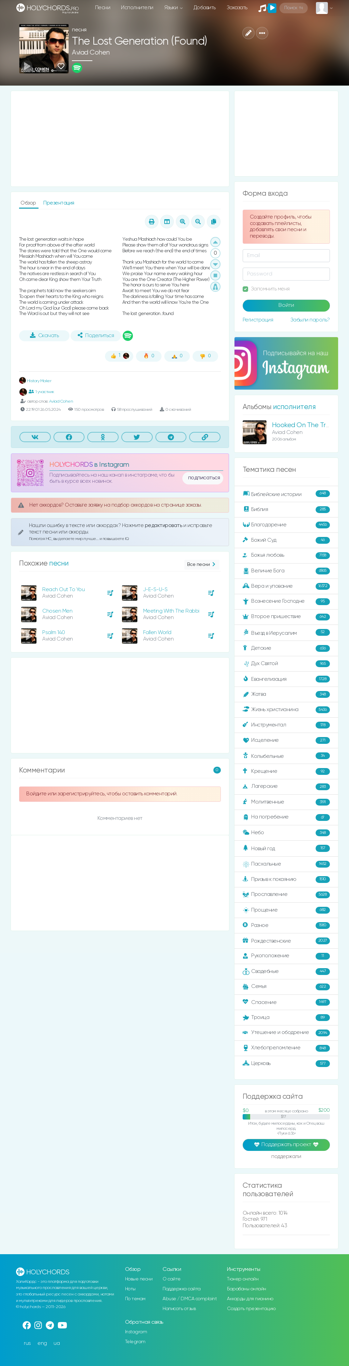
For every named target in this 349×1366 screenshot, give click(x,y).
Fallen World (157, 632)
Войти (286, 305)
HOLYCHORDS (71, 464)
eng (42, 1343)
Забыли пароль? (310, 319)
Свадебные (286, 971)
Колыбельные (286, 756)
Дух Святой (286, 663)
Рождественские (286, 940)
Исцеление (286, 740)
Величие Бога (286, 571)
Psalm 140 (53, 632)
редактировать (164, 525)
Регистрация (258, 319)
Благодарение (286, 525)
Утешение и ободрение (286, 1033)
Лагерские (286, 786)
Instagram (136, 1332)
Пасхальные (286, 864)
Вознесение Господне (286, 601)
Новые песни (139, 1279)
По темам (135, 1298)
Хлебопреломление (286, 1048)
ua (57, 1343)
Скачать (44, 335)
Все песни (202, 564)
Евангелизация (286, 679)
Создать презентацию (251, 1308)
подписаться (204, 478)
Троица (286, 1017)
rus (27, 1343)
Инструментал (286, 725)
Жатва (286, 694)
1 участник (41, 391)
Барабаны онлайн (246, 1289)
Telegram (135, 1341)
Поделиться (96, 335)
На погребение (286, 817)
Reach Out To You (63, 589)
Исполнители (137, 7)
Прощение (286, 910)
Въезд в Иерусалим (286, 632)
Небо (286, 832)
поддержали (286, 1157)
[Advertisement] (120, 138)
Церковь (286, 1063)
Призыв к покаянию (286, 879)
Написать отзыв (179, 1308)
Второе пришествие (286, 617)
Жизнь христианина (286, 709)
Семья (286, 987)
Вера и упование (286, 586)
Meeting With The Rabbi (171, 611)
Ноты (130, 1289)
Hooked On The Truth (303, 425)
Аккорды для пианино (250, 1298)
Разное (286, 925)
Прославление (286, 894)
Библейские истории (286, 494)
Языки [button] (171, 7)
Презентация (58, 203)
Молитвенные (286, 802)
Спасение (286, 1002)
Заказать (237, 7)
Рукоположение (286, 956)
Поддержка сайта (182, 1289)
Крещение (286, 771)
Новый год (286, 848)
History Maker (35, 381)
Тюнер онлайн (242, 1279)
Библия (286, 509)
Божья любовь (286, 555)
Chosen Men (57, 611)
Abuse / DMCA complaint (190, 1298)
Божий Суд (286, 540)
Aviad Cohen (91, 52)
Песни (102, 7)
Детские (286, 648)
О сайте (172, 1279)
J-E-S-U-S (155, 589)
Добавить (205, 7)
